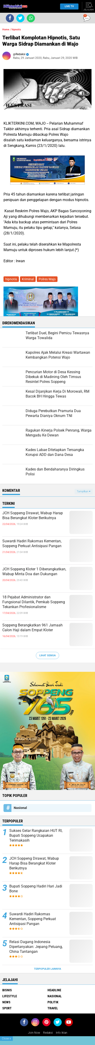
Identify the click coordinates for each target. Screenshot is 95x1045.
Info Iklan (61, 1032)
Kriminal (28, 279)
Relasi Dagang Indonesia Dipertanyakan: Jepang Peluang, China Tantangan (36, 947)
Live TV (68, 6)
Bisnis (7, 990)
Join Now (34, 1032)
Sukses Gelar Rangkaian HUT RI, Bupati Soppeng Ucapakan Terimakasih (35, 835)
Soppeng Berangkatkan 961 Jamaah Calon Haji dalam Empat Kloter (32, 627)
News (6, 1002)
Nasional (20, 808)
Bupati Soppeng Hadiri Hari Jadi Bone (35, 888)
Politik (53, 1002)
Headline (54, 990)
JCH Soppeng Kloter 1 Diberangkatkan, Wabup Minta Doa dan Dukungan (34, 571)
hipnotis (16, 29)
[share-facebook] (10, 18)
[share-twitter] (20, 18)
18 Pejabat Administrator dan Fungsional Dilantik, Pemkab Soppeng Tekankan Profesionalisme (33, 602)
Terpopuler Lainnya (47, 968)
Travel (53, 1008)
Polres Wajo (47, 279)
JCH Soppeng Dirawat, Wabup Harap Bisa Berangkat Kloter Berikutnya (32, 515)
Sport (7, 1008)
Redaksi (48, 1032)
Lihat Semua (47, 655)
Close (6, 1038)
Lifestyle (9, 996)
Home (5, 29)
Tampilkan (83, 491)
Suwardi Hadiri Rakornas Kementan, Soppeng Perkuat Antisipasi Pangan (31, 543)
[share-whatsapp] (31, 18)
